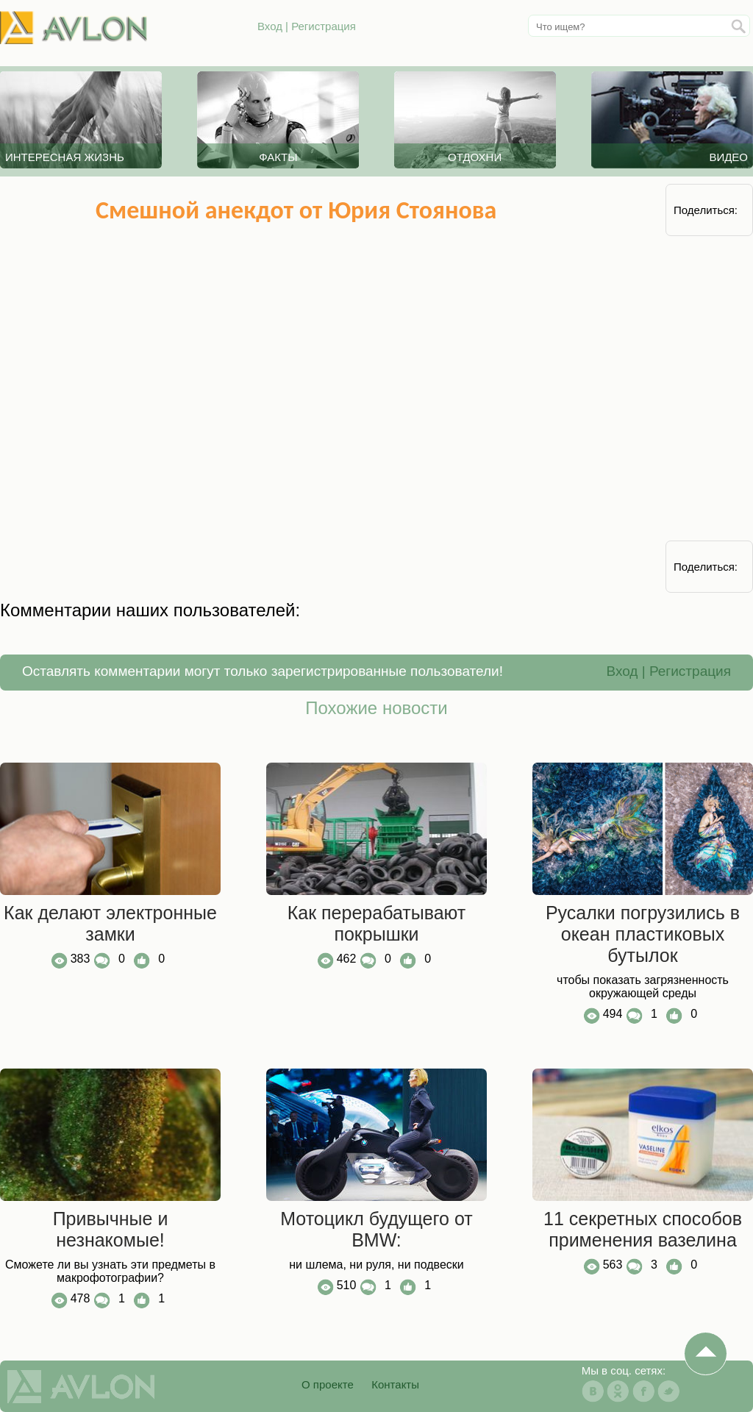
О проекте (327, 1384)
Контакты (395, 1384)
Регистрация (323, 26)
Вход (269, 26)
